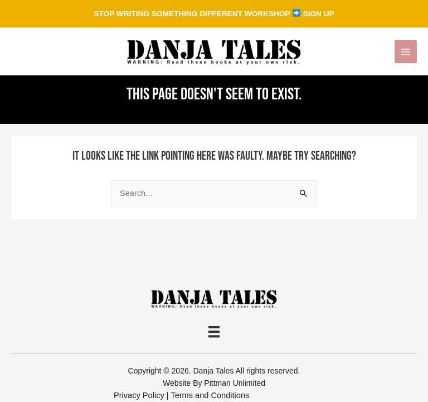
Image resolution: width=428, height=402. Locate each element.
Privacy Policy (139, 395)
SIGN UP (318, 13)
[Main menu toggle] (406, 51)
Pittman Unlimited (234, 383)
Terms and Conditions (210, 395)
